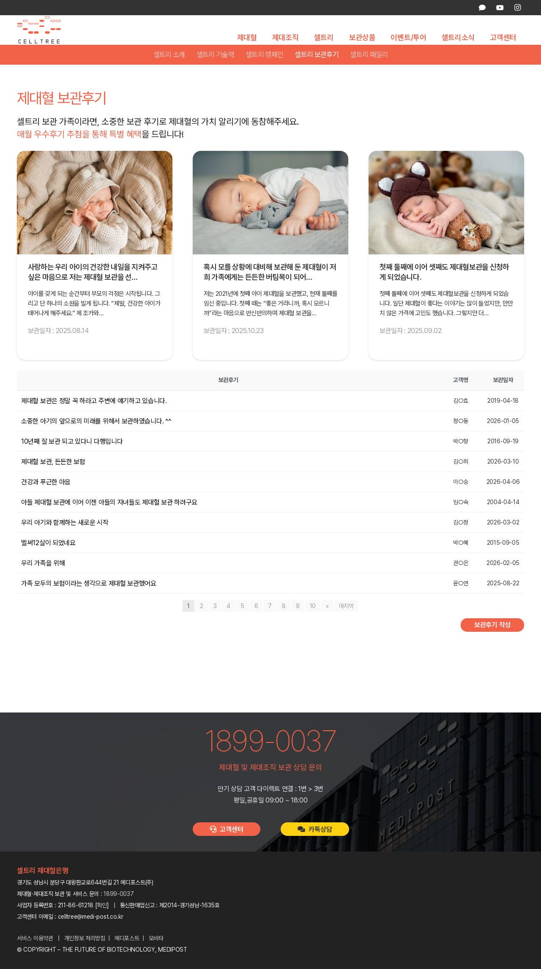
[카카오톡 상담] (482, 7)
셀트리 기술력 (215, 71)
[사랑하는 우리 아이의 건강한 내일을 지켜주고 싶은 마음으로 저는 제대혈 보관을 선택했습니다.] (94, 219)
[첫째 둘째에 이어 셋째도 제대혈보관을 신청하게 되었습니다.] (446, 219)
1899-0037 (119, 893)
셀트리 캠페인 (264, 71)
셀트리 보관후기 (317, 71)
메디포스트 (127, 938)
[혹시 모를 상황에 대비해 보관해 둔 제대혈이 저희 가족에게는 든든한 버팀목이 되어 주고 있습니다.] (270, 219)
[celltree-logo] (44, 38)
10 (313, 623)
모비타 (156, 938)
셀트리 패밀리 (369, 71)
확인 (102, 905)
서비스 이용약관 (35, 938)
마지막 (346, 623)
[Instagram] (517, 7)
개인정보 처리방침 (84, 938)
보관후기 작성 (492, 642)
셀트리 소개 (169, 71)
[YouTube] (499, 7)
